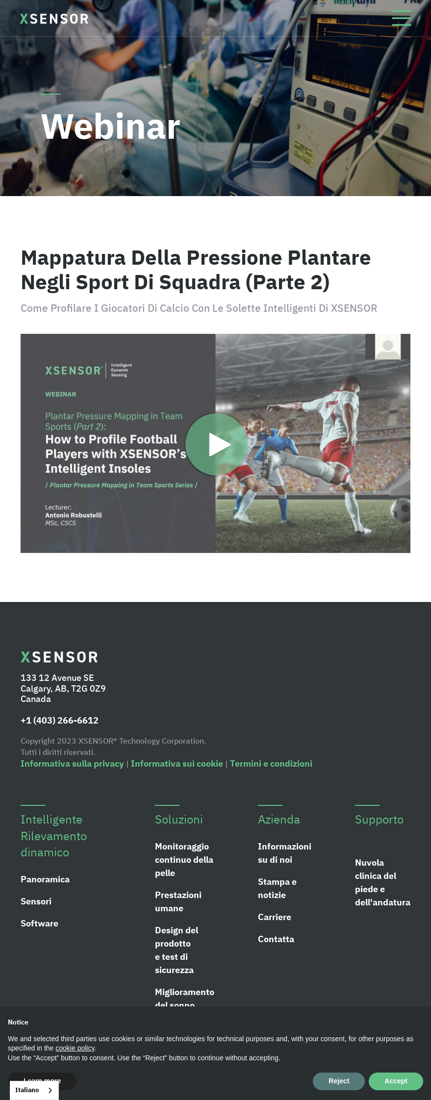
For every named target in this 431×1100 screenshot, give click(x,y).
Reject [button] (339, 1081)
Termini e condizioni (271, 763)
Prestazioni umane (178, 901)
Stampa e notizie (277, 888)
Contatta (276, 939)
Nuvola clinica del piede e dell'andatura (382, 882)
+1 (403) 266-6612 (60, 720)
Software (39, 923)
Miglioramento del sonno (184, 998)
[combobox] (34, 1090)
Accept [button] (395, 1081)
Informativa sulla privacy (72, 763)
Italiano (27, 1090)
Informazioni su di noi (284, 853)
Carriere (274, 917)
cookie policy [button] (74, 1048)
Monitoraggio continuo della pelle (184, 859)
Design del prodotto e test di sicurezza (176, 950)
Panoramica (45, 879)
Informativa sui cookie (177, 763)
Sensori (36, 901)
